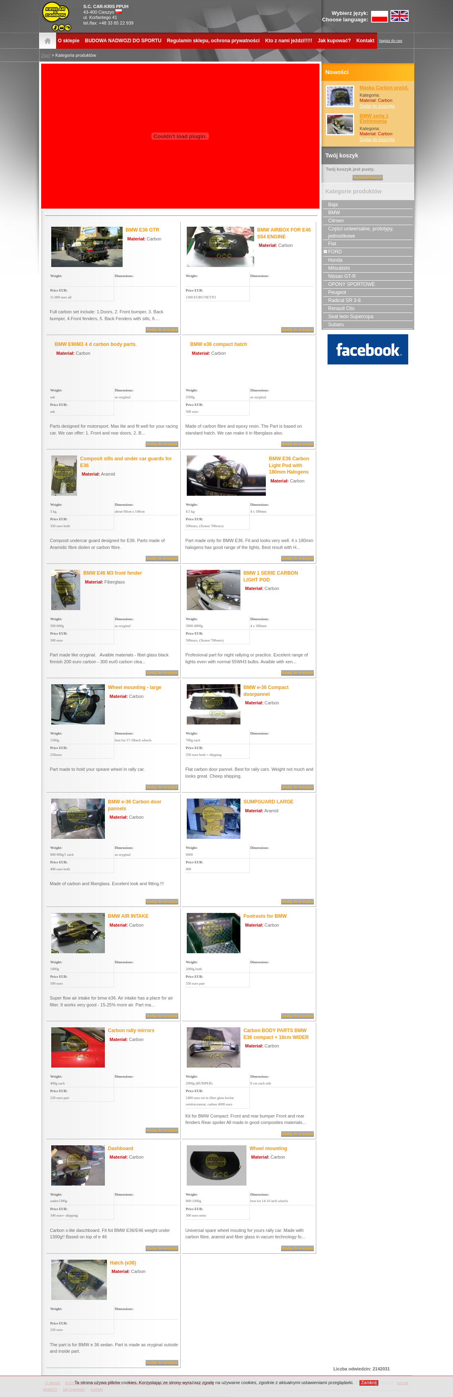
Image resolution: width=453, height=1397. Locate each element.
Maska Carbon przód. (384, 88)
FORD (332, 251)
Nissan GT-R (339, 276)
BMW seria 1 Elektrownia (374, 118)
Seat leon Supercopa (348, 316)
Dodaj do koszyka (377, 105)
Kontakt (365, 40)
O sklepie (68, 40)
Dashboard (121, 1148)
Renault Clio (339, 308)
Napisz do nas (390, 41)
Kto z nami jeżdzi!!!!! (288, 40)
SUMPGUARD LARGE (269, 802)
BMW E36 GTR (142, 230)
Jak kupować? (334, 40)
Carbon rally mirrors (131, 1030)
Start (45, 55)
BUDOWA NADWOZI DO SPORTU (123, 40)
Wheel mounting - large (135, 687)
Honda (332, 260)
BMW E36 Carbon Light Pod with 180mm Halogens (289, 465)
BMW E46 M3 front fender (113, 573)
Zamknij (369, 1382)
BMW (331, 212)
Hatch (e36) (123, 1263)
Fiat (329, 243)
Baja (330, 204)
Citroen (333, 220)
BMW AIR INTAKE (128, 916)
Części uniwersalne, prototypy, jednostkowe (358, 232)
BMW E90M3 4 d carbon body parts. (96, 344)
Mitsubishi (336, 268)
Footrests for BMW (265, 916)
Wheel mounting (268, 1148)
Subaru (333, 324)
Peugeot (335, 292)
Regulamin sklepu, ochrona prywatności (213, 40)
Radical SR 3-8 (342, 300)
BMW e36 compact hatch (218, 344)
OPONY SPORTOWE (349, 284)
